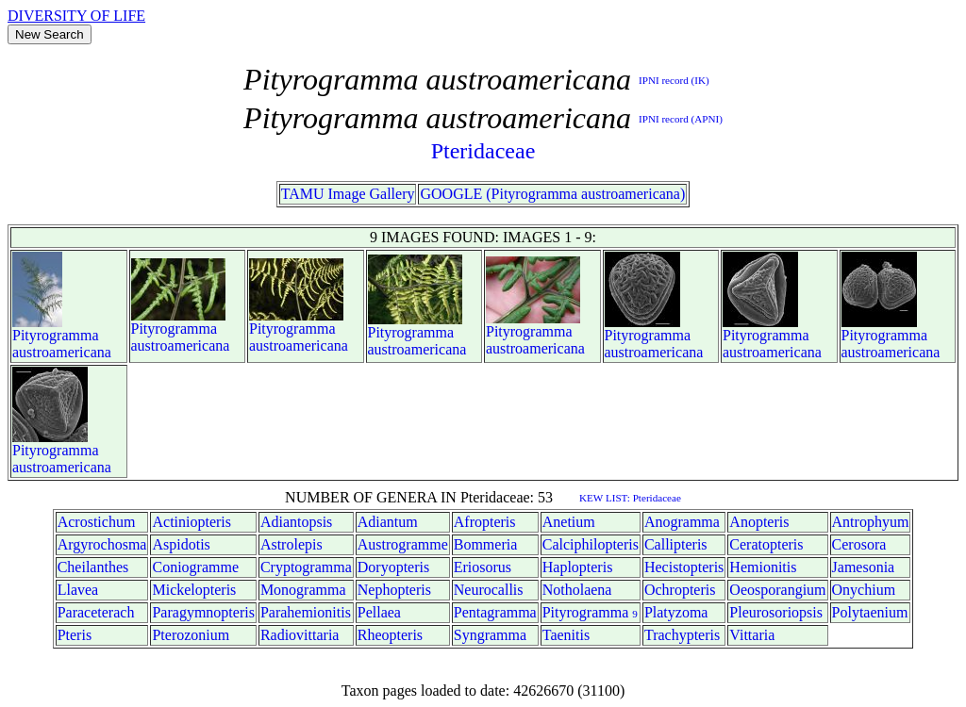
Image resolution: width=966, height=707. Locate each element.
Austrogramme (403, 544)
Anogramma (682, 522)
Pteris (75, 635)
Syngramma (490, 635)
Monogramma (303, 590)
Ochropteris (680, 590)
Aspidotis (180, 544)
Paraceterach (96, 612)
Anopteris (759, 522)
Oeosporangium (777, 590)
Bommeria (486, 544)
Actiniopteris (191, 522)
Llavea (78, 590)
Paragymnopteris (203, 612)
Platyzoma (676, 612)
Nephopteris (394, 590)
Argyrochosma (102, 544)
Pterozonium (190, 635)
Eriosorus (482, 567)
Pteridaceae (483, 151)
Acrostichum (97, 522)
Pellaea (379, 612)
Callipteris (676, 544)
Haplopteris (577, 567)
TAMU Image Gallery (348, 194)
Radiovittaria (300, 635)
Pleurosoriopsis (776, 612)
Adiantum (388, 522)
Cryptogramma (306, 567)
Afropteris (485, 522)
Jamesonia (863, 567)
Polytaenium (870, 612)
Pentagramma (495, 612)
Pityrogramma (55, 335)
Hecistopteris (684, 567)
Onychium (864, 590)
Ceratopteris (766, 544)
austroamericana (61, 352)
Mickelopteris (194, 590)
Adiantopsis (296, 522)
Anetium (568, 522)
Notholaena (577, 590)
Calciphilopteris (590, 544)
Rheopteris (390, 635)
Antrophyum (870, 522)
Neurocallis (489, 590)
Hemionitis (762, 567)
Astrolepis (291, 544)
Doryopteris (393, 567)
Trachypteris (682, 635)
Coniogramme (195, 567)
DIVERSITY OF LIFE (76, 16)
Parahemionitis (305, 612)
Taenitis (566, 635)
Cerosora (859, 544)
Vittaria (751, 635)
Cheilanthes (93, 567)
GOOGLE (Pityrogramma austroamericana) (552, 194)
